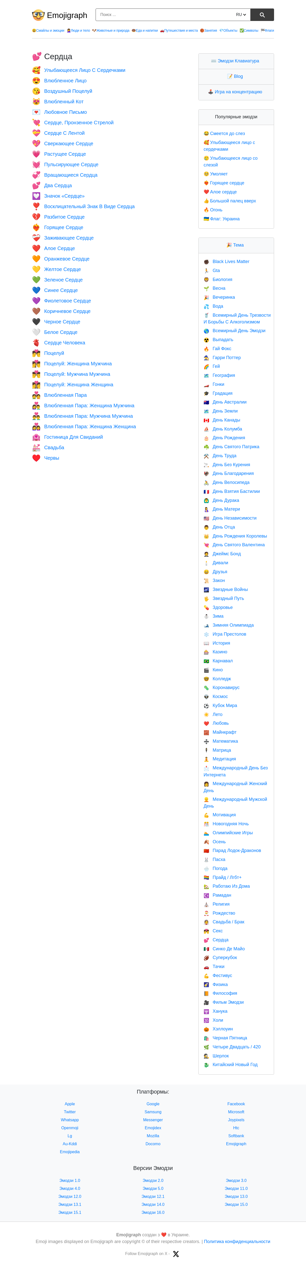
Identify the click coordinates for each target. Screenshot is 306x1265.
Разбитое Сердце (58, 217)
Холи (213, 1020)
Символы (249, 30)
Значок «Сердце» (58, 196)
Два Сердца (52, 185)
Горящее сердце (224, 182)
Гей (212, 366)
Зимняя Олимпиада (229, 625)
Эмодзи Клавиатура (236, 60)
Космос (216, 696)
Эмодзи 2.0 (153, 1180)
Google (153, 1104)
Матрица (217, 750)
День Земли (221, 411)
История (217, 643)
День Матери (222, 509)
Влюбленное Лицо (59, 80)
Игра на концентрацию (236, 91)
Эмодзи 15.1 (69, 1212)
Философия (220, 993)
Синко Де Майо (224, 948)
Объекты (228, 30)
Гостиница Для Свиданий (67, 437)
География (219, 375)
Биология (218, 279)
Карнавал (218, 660)
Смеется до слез (224, 133)
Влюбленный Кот (58, 101)
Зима (214, 616)
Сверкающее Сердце (62, 143)
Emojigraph (67, 15)
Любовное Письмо (59, 112)
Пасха (214, 859)
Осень (215, 841)
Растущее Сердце (59, 154)
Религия (217, 904)
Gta (212, 270)
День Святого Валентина (234, 544)
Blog (236, 76)
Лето (213, 714)
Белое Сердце (54, 332)
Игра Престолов (225, 634)
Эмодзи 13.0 (236, 1196)
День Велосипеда (227, 482)
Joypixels (236, 1120)
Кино (213, 669)
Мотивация (220, 814)
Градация (218, 393)
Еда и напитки (145, 30)
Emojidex (153, 1128)
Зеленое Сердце (57, 279)
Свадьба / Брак (224, 921)
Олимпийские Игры (228, 832)
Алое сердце (220, 191)
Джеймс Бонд (222, 553)
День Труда (220, 455)
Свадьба (48, 447)
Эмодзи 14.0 (153, 1204)
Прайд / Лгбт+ (223, 877)
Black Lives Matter (226, 261)
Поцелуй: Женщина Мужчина (72, 363)
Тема (236, 245)
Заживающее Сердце (63, 238)
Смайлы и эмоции (48, 30)
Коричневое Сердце (61, 311)
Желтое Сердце (56, 269)
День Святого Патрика (231, 446)
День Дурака (221, 500)
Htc (236, 1128)
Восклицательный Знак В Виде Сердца (83, 206)
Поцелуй (48, 353)
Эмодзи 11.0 (236, 1188)
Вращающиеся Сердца (65, 175)
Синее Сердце (55, 290)
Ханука (216, 1011)
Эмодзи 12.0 (69, 1196)
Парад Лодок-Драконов (232, 850)
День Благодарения (229, 473)
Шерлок (216, 1055)
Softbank (236, 1136)
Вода (213, 306)
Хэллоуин (218, 1028)
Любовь (216, 723)
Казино (215, 651)
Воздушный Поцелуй (62, 91)
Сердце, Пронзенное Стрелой (73, 122)
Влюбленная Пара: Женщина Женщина (84, 426)
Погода (216, 868)
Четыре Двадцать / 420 (232, 1046)
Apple (70, 1104)
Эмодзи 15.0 (236, 1204)
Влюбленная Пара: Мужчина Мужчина (82, 416)
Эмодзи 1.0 (69, 1180)
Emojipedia (70, 1152)
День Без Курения (227, 464)
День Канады (222, 420)
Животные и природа (110, 30)
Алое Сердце (53, 248)
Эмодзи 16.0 (153, 1212)
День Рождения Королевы (235, 536)
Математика (221, 741)
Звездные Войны (226, 589)
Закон (214, 580)
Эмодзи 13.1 (69, 1204)
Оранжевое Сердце (61, 259)
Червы (45, 458)
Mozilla (153, 1136)
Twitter (70, 1112)
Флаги (267, 30)
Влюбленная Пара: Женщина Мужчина (83, 405)
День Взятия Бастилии (232, 491)
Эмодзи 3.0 (236, 1180)
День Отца (219, 527)
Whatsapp (70, 1120)
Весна (214, 288)
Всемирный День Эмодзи (235, 330)
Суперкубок (220, 957)
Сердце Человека (58, 342)
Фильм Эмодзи (224, 1002)
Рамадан (217, 895)
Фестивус (218, 975)
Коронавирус (222, 687)
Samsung (153, 1112)
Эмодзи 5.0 (153, 1188)
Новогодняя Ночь (226, 823)
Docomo (153, 1144)
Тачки (214, 966)
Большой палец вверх (230, 200)
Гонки (214, 384)
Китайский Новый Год (231, 1064)
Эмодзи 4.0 (69, 1188)
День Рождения (224, 437)
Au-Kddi (70, 1144)
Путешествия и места (179, 30)
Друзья (215, 571)
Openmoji (69, 1128)
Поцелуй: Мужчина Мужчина (71, 374)
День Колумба (223, 428)
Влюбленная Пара (59, 395)
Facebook (236, 1104)
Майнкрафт (220, 732)
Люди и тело (78, 30)
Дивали (216, 562)
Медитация (220, 758)
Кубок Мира (220, 705)
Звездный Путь (224, 598)
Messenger (153, 1120)
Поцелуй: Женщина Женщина (72, 384)
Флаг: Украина (222, 218)
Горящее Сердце (57, 227)
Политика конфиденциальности (237, 1241)
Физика (216, 984)
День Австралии (225, 402)
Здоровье (218, 607)
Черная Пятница (225, 1037)
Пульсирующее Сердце (65, 164)
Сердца (216, 939)
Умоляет (216, 173)
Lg (70, 1136)
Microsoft (236, 1112)
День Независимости (230, 518)
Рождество (219, 913)
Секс (213, 930)
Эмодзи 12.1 (153, 1196)
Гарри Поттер (222, 357)
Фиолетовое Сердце (61, 300)
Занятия (208, 30)
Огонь (213, 209)
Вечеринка (219, 297)
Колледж (217, 678)
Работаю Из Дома (227, 886)
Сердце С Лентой (58, 133)
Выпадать (218, 339)
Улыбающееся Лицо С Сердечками (79, 70)
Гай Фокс (217, 348)
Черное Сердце (56, 321)
